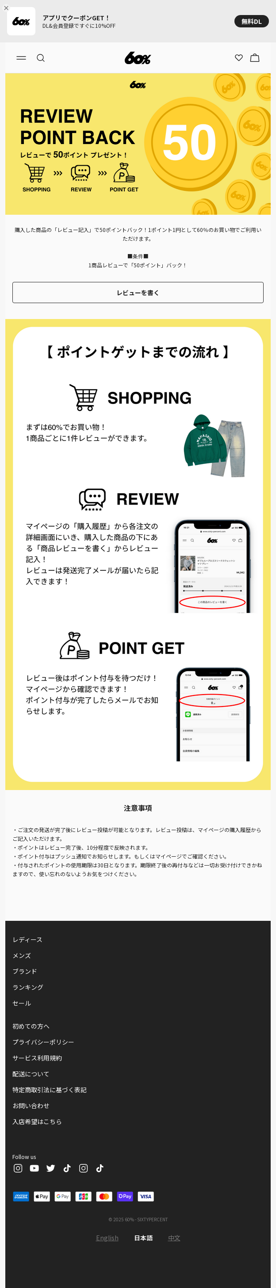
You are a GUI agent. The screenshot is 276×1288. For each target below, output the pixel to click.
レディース (27, 939)
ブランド (24, 971)
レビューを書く (138, 292)
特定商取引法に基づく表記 (49, 1089)
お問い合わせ (31, 1105)
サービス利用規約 (37, 1057)
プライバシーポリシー (43, 1041)
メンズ (21, 955)
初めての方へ (31, 1026)
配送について (31, 1073)
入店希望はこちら (37, 1121)
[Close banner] (8, 8)
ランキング (27, 987)
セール (21, 1003)
